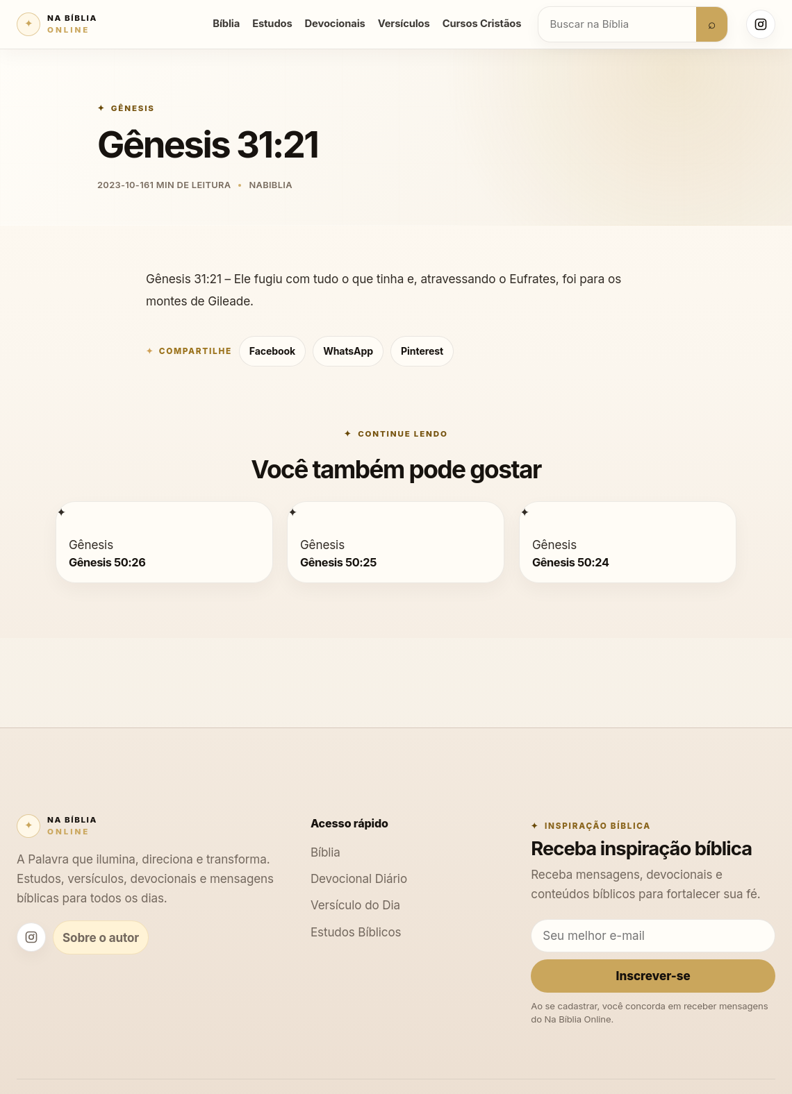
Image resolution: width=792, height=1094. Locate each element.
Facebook (272, 351)
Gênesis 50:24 (570, 562)
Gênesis (133, 108)
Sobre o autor (101, 937)
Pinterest (422, 351)
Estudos (272, 23)
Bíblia (226, 23)
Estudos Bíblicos (356, 932)
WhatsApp (348, 351)
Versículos (404, 23)
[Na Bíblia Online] (57, 24)
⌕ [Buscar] (712, 23)
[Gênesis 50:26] (61, 512)
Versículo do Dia (355, 905)
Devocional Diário (359, 878)
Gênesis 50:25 (338, 562)
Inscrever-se (653, 975)
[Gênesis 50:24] (524, 512)
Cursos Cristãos (482, 23)
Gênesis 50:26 (107, 562)
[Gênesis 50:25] (292, 512)
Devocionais (335, 23)
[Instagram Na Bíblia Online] (760, 24)
